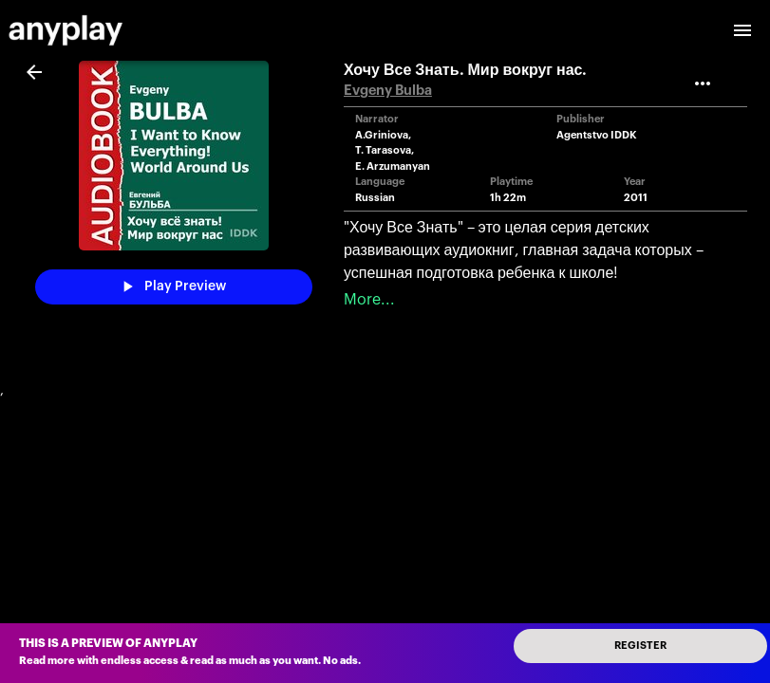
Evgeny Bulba (388, 90)
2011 (636, 198)
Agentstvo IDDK (596, 135)
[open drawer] (742, 30)
